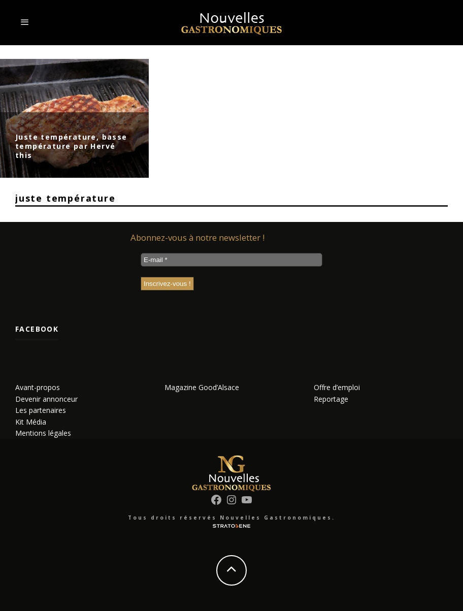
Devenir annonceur (46, 399)
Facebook (36, 329)
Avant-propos (37, 387)
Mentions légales (43, 433)
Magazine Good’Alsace (201, 387)
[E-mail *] (231, 260)
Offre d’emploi (337, 387)
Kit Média (30, 422)
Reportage (331, 399)
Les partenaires (40, 410)
